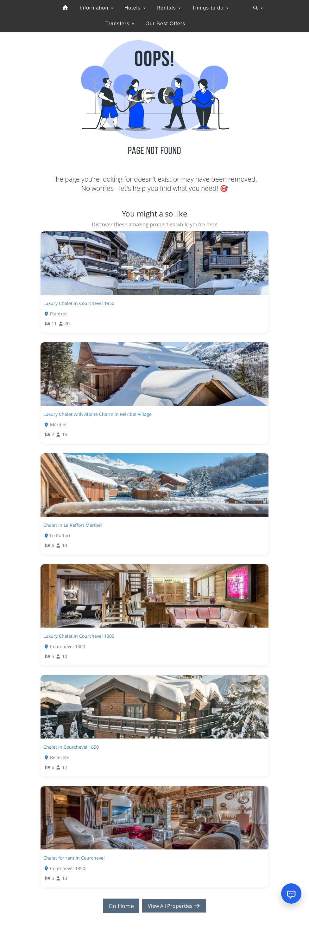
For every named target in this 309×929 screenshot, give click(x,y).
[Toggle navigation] (258, 8)
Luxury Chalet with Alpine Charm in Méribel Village (97, 414)
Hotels (135, 7)
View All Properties (174, 906)
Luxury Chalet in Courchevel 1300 (78, 636)
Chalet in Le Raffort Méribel (72, 525)
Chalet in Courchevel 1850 (71, 747)
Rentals (168, 7)
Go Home (118, 906)
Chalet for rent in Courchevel (74, 858)
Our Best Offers (165, 23)
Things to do (210, 7)
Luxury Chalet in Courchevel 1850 (78, 303)
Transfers (119, 23)
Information (96, 7)
